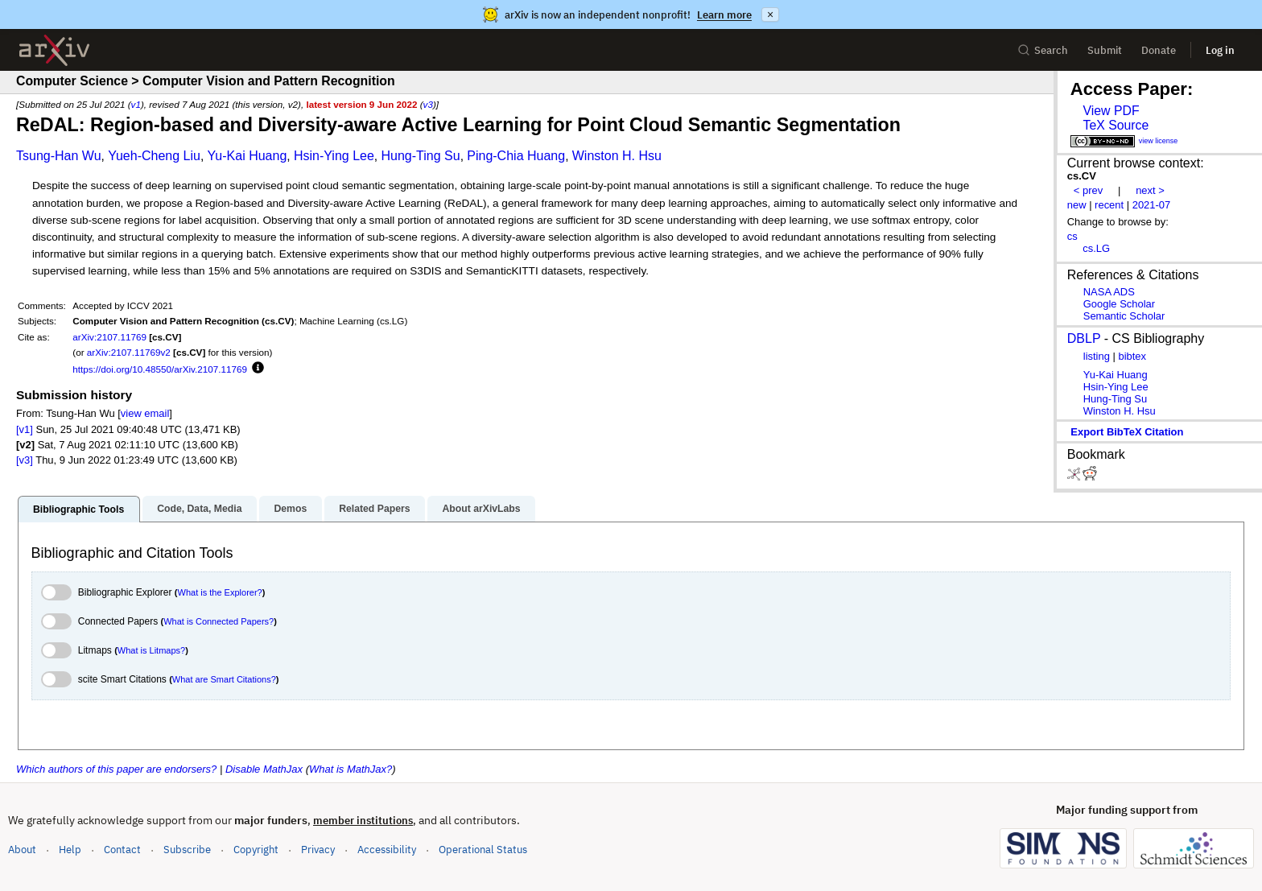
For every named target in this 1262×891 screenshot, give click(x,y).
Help (70, 849)
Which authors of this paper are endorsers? (116, 769)
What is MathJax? (350, 769)
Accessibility (386, 849)
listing (1096, 356)
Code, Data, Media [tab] (199, 508)
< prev (1088, 190)
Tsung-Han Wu (58, 156)
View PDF (1111, 111)
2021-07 (1151, 205)
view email (145, 413)
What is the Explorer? (220, 592)
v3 (428, 104)
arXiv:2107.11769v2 (129, 352)
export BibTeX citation (1126, 432)
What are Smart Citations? (224, 679)
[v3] (24, 460)
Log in (1220, 50)
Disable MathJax (264, 769)
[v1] (24, 429)
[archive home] (54, 50)
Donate (1158, 50)
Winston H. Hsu (617, 156)
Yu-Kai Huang (247, 156)
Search (1042, 50)
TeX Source (1116, 125)
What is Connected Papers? (218, 621)
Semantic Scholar (1124, 316)
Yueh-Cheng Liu (154, 156)
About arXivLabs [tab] (481, 508)
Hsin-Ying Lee (334, 156)
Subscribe (187, 849)
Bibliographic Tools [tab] (78, 509)
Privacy (318, 849)
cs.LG (1096, 248)
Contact (122, 849)
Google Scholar (1119, 304)
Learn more (724, 15)
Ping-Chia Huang (516, 156)
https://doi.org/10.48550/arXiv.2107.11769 (159, 369)
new (1077, 205)
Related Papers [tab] (374, 508)
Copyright (255, 849)
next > (1150, 190)
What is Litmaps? (151, 650)
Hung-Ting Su (420, 156)
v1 (136, 104)
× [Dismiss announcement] (770, 14)
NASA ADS (1109, 292)
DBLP (1084, 338)
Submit (1104, 50)
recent (1109, 205)
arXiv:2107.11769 (109, 337)
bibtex (1132, 356)
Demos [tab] (290, 508)
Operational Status (483, 848)
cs (1072, 236)
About (22, 849)
